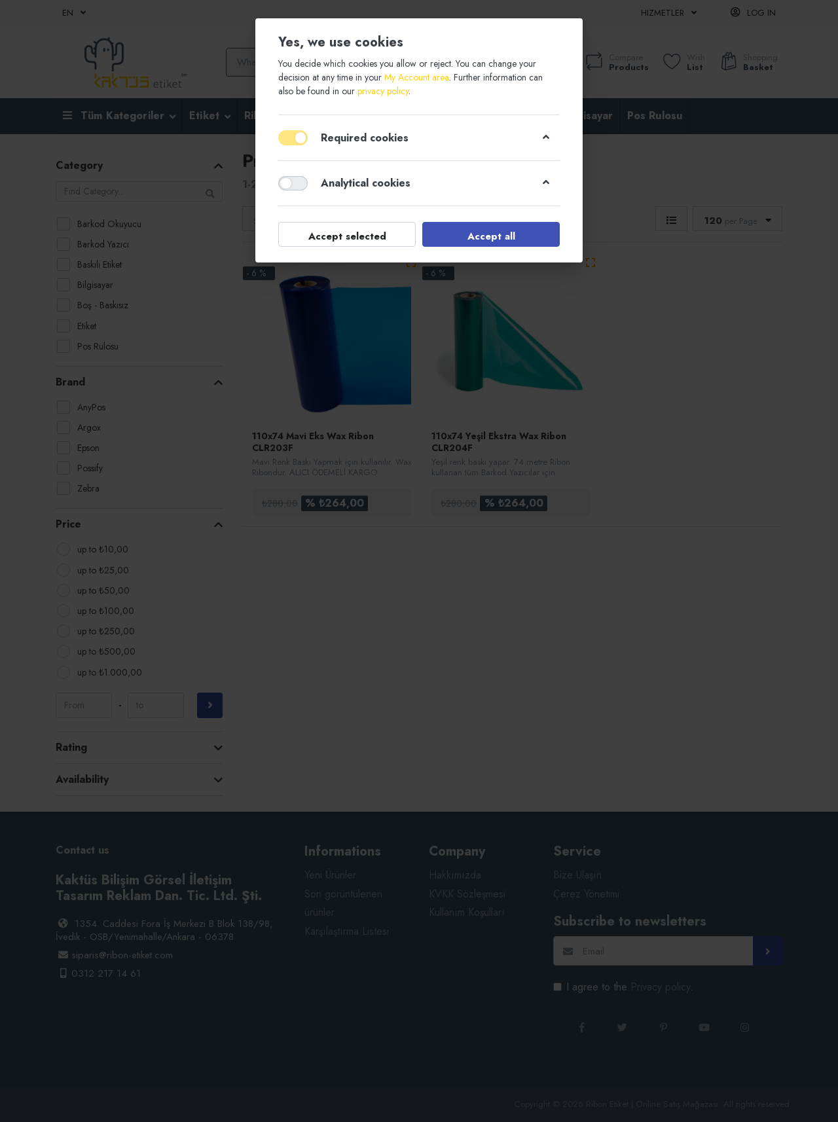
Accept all (491, 236)
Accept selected (347, 236)
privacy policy (383, 91)
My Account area (416, 77)
